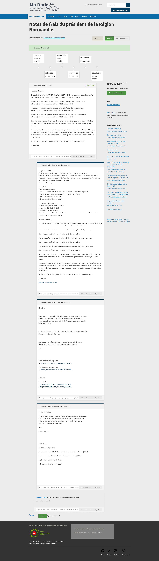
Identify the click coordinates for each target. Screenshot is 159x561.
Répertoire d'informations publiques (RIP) (116, 142)
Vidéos (109, 552)
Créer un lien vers (78, 156)
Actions (97, 38)
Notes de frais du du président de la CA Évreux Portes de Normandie (118, 165)
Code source (126, 552)
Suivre (109, 38)
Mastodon (117, 552)
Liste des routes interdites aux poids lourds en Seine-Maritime (117, 193)
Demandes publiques (37, 16)
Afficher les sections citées (48, 283)
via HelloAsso (98, 533)
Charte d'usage (59, 541)
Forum (84, 16)
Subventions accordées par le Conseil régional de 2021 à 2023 (117, 177)
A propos (93, 16)
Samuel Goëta (41, 497)
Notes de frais (112, 150)
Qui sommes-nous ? (35, 541)
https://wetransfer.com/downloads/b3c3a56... (56, 363)
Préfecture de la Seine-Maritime (116, 197)
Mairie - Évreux (111, 159)
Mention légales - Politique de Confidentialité (42, 544)
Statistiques (74, 16)
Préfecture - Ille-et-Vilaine (114, 205)
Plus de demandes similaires (114, 209)
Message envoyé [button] (39, 85)
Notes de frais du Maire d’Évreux (118, 156)
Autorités (51, 16)
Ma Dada (44, 7)
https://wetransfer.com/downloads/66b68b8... (56, 370)
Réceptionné (90, 85)
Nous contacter (48, 541)
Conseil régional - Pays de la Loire (117, 131)
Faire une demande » (120, 10)
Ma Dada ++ (111, 113)
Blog (59, 16)
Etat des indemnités (114, 129)
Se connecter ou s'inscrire (93, 5)
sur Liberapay (88, 533)
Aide (65, 16)
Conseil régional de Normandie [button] (52, 165)
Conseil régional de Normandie (54, 38)
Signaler (90, 156)
